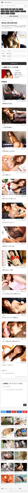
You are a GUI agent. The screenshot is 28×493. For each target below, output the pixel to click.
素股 (17, 9)
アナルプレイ (23, 11)
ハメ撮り (21, 9)
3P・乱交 (12, 11)
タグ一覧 (7, 13)
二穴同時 (2, 13)
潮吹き (14, 9)
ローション (17, 11)
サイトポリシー (14, 488)
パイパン (7, 11)
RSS (21, 488)
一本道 (8, 50)
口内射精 (6, 9)
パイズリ (9, 59)
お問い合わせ (5, 488)
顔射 (10, 9)
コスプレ (2, 11)
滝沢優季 (9, 56)
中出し (2, 9)
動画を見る (14, 63)
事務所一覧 (12, 13)
